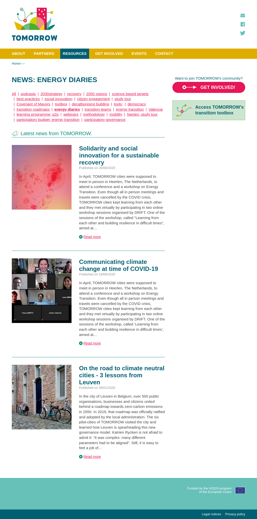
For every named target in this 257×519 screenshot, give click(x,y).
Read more (92, 237)
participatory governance (104, 119)
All (14, 94)
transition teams (98, 109)
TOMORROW (34, 24)
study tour (122, 99)
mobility (115, 114)
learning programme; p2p (38, 114)
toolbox (61, 104)
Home (16, 63)
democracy (136, 104)
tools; (118, 104)
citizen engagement (93, 99)
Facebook (242, 24)
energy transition (130, 109)
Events (139, 53)
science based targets (130, 94)
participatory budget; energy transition (48, 119)
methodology (94, 114)
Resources (75, 53)
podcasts (28, 94)
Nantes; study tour (142, 114)
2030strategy (51, 94)
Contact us (242, 15)
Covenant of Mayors (33, 104)
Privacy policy (235, 514)
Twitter (242, 33)
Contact (164, 53)
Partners (44, 53)
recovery (74, 94)
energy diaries (67, 109)
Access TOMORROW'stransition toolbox (219, 110)
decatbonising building (90, 104)
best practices (28, 99)
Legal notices (211, 514)
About (18, 53)
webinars (70, 114)
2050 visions (96, 94)
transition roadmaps (33, 109)
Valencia (156, 109)
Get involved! (218, 87)
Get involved (109, 53)
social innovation (58, 99)
